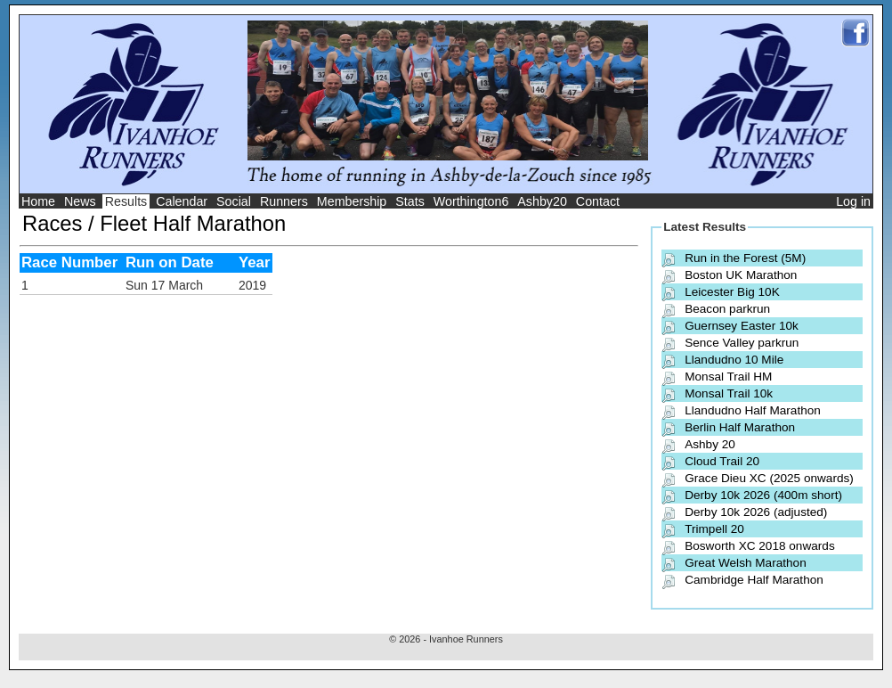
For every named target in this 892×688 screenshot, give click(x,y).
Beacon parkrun (727, 308)
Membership (352, 201)
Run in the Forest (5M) (745, 258)
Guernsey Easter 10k (742, 325)
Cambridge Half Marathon (754, 579)
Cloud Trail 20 (722, 461)
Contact (598, 201)
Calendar (181, 201)
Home (38, 201)
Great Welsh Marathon (746, 562)
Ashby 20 (710, 444)
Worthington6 (471, 201)
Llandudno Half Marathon (753, 410)
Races (52, 223)
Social (233, 201)
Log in (853, 201)
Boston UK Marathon (741, 275)
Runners (284, 201)
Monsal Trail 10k (729, 393)
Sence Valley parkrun (742, 342)
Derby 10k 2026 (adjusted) (756, 512)
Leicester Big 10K (732, 292)
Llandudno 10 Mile (734, 359)
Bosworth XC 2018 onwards (760, 546)
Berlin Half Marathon (740, 427)
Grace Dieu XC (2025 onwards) (769, 478)
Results (126, 201)
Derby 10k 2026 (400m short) (763, 495)
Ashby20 (542, 201)
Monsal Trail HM (728, 376)
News (80, 201)
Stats (410, 201)
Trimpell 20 (714, 529)
